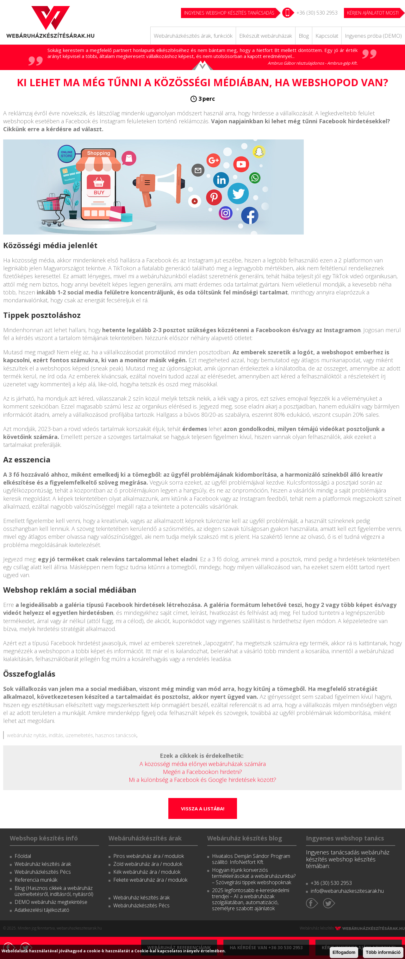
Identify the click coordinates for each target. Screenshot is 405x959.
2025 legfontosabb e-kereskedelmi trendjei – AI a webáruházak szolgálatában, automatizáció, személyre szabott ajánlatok (250, 899)
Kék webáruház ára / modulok (146, 871)
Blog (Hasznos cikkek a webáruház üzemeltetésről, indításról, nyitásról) (54, 891)
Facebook (312, 903)
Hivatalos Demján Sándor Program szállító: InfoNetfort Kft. (251, 859)
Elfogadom (344, 952)
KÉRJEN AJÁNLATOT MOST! (373, 13)
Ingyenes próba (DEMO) (373, 35)
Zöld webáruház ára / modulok (147, 863)
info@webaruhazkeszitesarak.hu (347, 890)
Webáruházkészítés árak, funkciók (193, 35)
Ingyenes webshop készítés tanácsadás (229, 13)
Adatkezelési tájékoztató (42, 909)
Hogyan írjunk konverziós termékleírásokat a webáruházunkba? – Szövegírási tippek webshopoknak (254, 875)
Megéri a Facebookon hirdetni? (202, 772)
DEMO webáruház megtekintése (51, 901)
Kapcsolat (326, 35)
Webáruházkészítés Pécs (43, 871)
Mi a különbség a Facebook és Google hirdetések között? (202, 779)
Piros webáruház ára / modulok (148, 856)
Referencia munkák (36, 879)
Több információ (383, 952)
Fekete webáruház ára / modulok (150, 879)
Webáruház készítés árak (43, 863)
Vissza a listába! (202, 808)
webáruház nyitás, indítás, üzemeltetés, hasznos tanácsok (71, 735)
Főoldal (23, 856)
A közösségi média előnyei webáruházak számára (203, 764)
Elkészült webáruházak (265, 35)
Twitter (329, 903)
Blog (304, 35)
